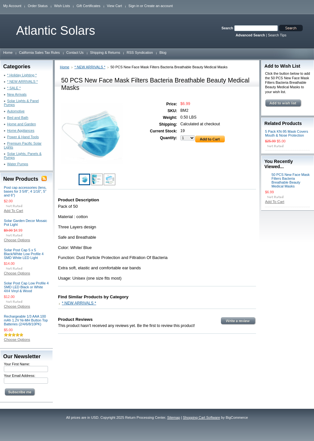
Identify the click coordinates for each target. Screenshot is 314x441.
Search (227, 28)
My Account (12, 6)
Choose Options (17, 240)
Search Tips (277, 35)
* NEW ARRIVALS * (22, 81)
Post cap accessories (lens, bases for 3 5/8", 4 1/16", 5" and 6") (25, 191)
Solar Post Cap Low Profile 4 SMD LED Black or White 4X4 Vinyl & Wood (26, 287)
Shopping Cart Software (201, 417)
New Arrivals (16, 94)
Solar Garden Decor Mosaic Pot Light (25, 222)
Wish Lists (62, 6)
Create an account (158, 6)
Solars (55, 30)
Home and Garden (21, 124)
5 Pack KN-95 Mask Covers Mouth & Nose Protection (286, 133)
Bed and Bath (17, 118)
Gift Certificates (88, 6)
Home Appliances (20, 130)
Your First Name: (17, 364)
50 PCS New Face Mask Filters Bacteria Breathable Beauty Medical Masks (290, 180)
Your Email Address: (19, 376)
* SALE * (14, 88)
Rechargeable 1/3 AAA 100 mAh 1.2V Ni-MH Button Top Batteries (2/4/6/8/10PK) (26, 320)
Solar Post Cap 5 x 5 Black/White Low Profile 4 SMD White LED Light (23, 254)
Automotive (15, 111)
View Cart (114, 6)
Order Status (38, 6)
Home (64, 67)
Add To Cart (13, 211)
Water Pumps (17, 164)
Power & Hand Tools (23, 137)
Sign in (133, 6)
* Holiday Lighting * (22, 75)
